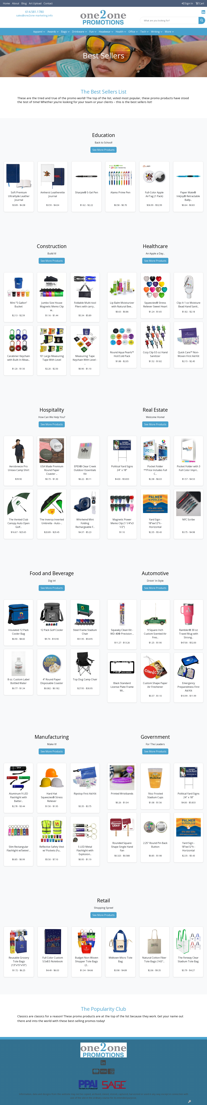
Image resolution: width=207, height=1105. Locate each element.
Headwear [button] (105, 31)
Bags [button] (64, 31)
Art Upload (35, 3)
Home (6, 3)
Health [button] (119, 31)
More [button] (168, 31)
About (15, 3)
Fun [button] (91, 31)
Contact (48, 3)
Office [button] (131, 31)
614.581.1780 (34, 12)
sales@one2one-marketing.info (34, 15)
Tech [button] (143, 31)
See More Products (103, 150)
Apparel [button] (37, 31)
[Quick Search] (169, 20)
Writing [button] (155, 31)
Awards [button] (51, 31)
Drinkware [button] (78, 31)
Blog (24, 3)
